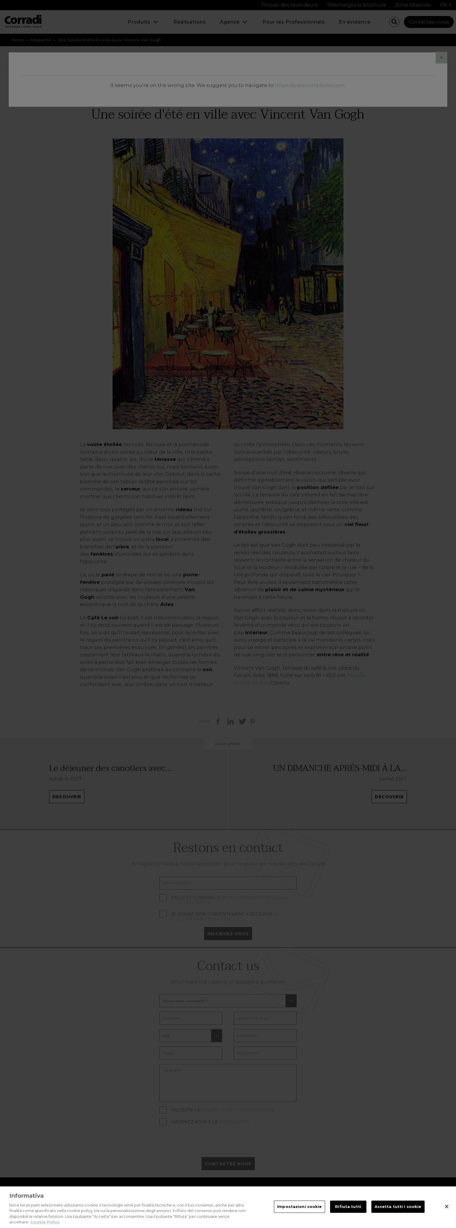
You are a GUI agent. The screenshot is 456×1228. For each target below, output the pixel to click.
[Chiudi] (446, 1206)
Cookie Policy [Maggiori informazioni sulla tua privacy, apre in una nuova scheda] (45, 1222)
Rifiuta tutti (348, 1206)
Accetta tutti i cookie (398, 1206)
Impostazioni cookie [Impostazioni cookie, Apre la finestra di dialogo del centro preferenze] (299, 1206)
